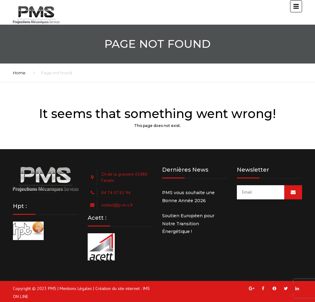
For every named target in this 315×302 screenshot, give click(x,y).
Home (19, 72)
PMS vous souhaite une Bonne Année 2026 (188, 196)
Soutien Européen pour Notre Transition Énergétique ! (188, 223)
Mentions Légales (76, 288)
